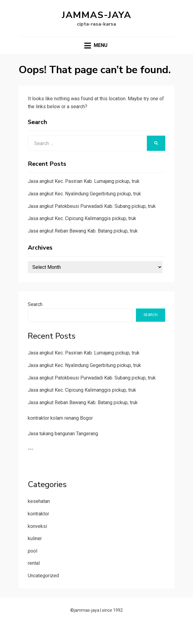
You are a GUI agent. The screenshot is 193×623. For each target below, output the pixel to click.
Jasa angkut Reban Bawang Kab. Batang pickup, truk (83, 231)
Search (35, 304)
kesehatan (39, 501)
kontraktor (38, 514)
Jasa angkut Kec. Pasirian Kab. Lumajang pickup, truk (84, 181)
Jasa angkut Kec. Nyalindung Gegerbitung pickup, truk (84, 194)
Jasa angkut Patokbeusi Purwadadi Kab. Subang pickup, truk (92, 206)
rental (34, 563)
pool (32, 551)
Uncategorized (43, 575)
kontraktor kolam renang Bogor (60, 418)
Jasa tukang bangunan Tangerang (63, 433)
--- (30, 449)
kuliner (35, 538)
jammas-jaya (96, 15)
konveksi (37, 526)
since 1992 (112, 610)
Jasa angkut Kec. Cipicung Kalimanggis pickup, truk (82, 218)
